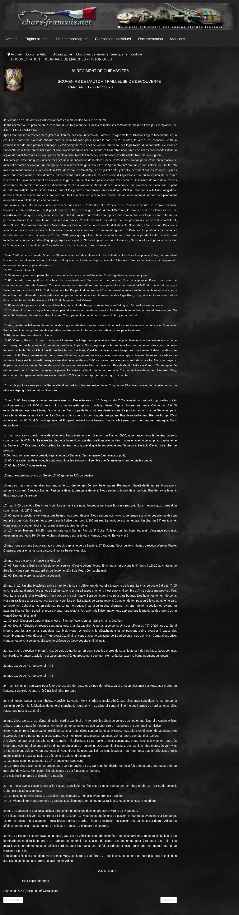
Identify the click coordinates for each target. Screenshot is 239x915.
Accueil (11, 39)
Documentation (150, 39)
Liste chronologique (72, 39)
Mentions (177, 39)
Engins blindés (36, 39)
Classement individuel (113, 39)
